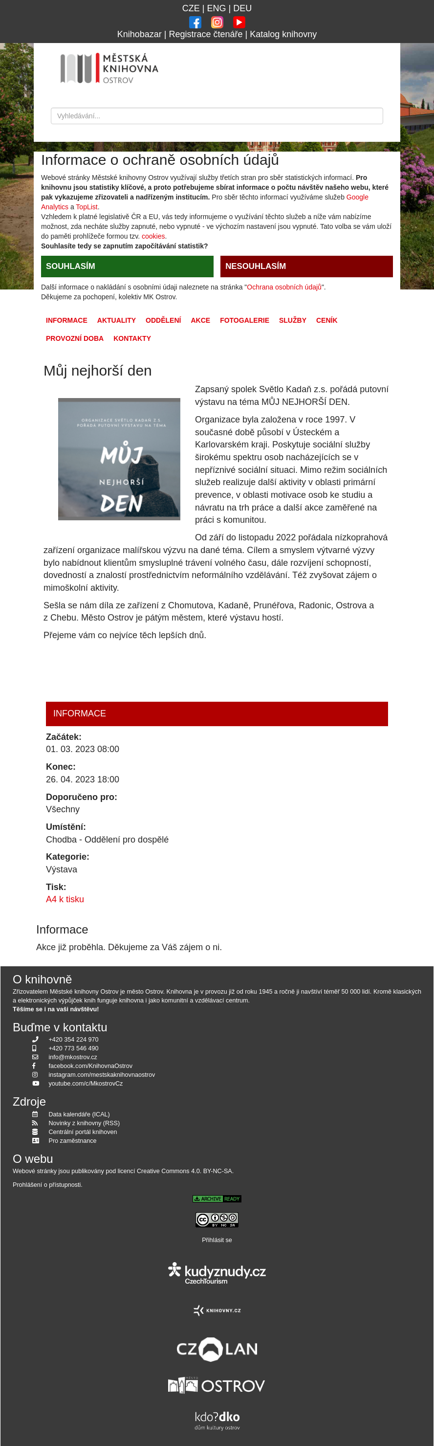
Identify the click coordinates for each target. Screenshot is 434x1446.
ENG (216, 8)
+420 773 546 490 (74, 1048)
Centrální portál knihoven (83, 1132)
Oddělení (163, 320)
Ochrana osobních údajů (284, 287)
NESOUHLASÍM (255, 266)
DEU (242, 8)
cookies (153, 236)
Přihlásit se (217, 1240)
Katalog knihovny (283, 34)
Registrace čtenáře (205, 34)
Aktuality (116, 320)
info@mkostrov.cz (73, 1057)
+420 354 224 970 (74, 1039)
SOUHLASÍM (70, 266)
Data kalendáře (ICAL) (79, 1114)
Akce (200, 320)
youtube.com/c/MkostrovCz (86, 1083)
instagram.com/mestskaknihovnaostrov (102, 1074)
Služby (292, 320)
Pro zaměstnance (73, 1140)
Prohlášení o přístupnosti (47, 1184)
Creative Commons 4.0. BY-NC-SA (184, 1171)
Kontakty (132, 338)
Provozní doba (75, 338)
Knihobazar (139, 34)
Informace (66, 320)
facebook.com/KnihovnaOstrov (91, 1066)
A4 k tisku (65, 899)
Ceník (327, 320)
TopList (86, 207)
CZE (191, 8)
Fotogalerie (244, 320)
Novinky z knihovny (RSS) (84, 1123)
